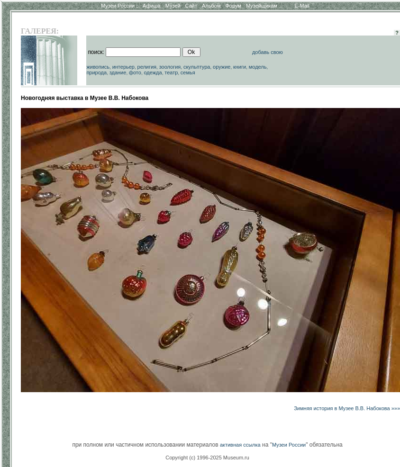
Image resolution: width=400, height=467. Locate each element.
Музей (173, 6)
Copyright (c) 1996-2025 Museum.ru (207, 457)
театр (171, 72)
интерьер (123, 67)
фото (135, 72)
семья (188, 72)
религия (147, 67)
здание (118, 72)
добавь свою (267, 52)
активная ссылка (240, 445)
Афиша (152, 6)
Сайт (191, 6)
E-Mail (302, 6)
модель (258, 67)
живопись (97, 67)
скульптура (196, 67)
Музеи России (119, 6)
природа (96, 72)
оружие (221, 67)
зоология (170, 67)
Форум (233, 6)
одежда (153, 72)
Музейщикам (261, 6)
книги (239, 67)
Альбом (211, 6)
